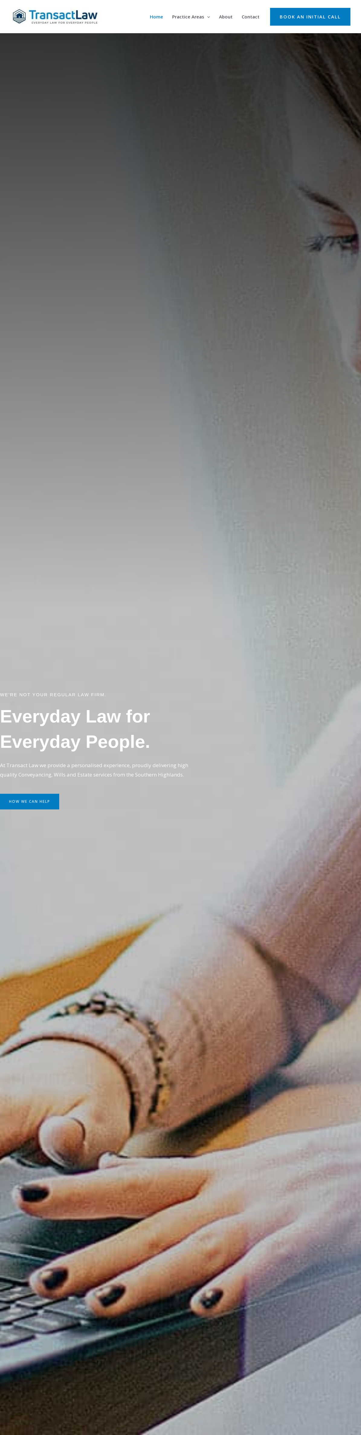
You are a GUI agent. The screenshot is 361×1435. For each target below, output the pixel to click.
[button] (310, 17)
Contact (250, 17)
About (226, 17)
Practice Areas (191, 16)
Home (156, 17)
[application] (207, 16)
